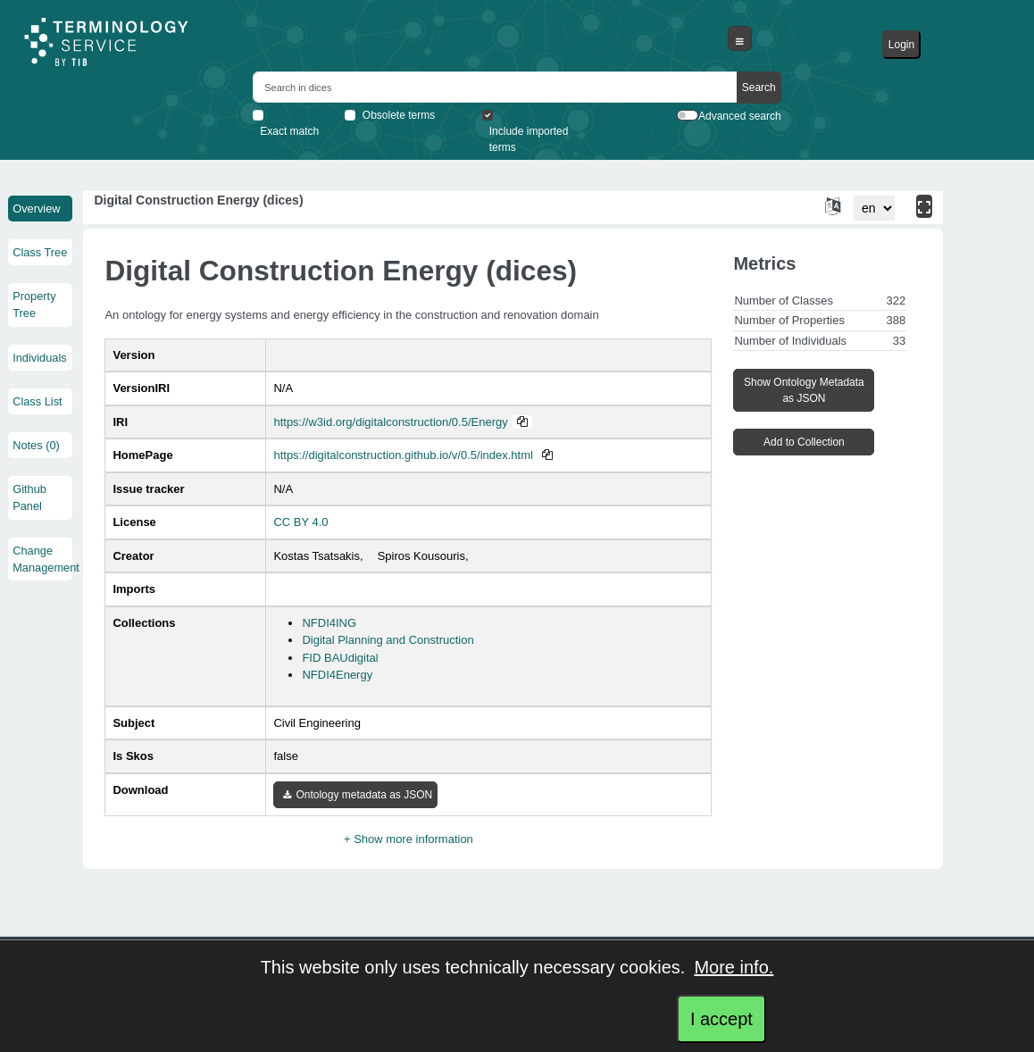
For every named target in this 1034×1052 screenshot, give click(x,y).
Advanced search (739, 116)
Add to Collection (804, 442)
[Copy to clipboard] (522, 422)
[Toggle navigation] (740, 38)
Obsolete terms (399, 115)
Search (759, 87)
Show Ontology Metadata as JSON (804, 390)
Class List (37, 401)
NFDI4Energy (337, 674)
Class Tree (40, 252)
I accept (721, 1019)
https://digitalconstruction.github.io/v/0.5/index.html (403, 455)
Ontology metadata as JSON (357, 795)
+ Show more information (408, 839)
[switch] (687, 115)
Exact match (289, 131)
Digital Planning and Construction (387, 640)
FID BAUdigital (340, 657)
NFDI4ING (329, 623)
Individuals (39, 357)
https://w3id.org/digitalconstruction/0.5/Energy (390, 422)
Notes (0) (36, 445)
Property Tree (34, 304)
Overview (36, 208)
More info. (733, 967)
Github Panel (29, 497)
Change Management (40, 559)
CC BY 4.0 (300, 522)
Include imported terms (529, 139)
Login (901, 44)
